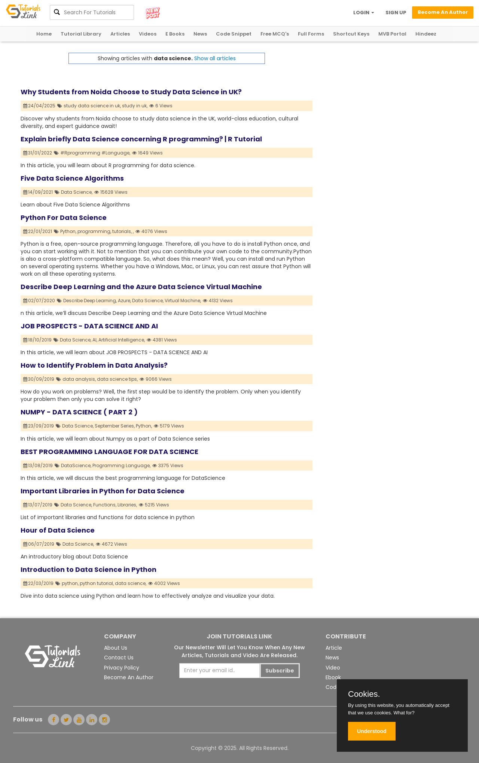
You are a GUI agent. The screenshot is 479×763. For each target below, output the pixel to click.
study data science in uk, (92, 105)
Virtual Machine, (183, 300)
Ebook (333, 677)
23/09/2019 (38, 426)
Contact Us (119, 657)
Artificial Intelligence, (121, 340)
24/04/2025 (39, 105)
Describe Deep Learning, (90, 300)
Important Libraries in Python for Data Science (102, 491)
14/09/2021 (38, 192)
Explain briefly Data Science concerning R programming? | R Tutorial (141, 139)
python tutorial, (97, 583)
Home (44, 33)
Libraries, (127, 505)
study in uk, (134, 105)
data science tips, (117, 379)
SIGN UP (395, 12)
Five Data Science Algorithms (72, 178)
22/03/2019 (38, 583)
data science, (130, 583)
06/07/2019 (38, 544)
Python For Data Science (64, 217)
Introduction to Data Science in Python (88, 569)
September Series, (115, 426)
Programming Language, (121, 465)
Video (333, 667)
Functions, (104, 505)
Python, (68, 231)
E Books (174, 33)
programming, (94, 231)
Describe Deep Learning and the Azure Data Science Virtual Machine (141, 286)
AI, (94, 340)
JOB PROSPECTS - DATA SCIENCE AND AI (89, 326)
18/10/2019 (37, 340)
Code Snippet (233, 33)
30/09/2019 (38, 379)
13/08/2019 (38, 465)
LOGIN (363, 12)
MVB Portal (392, 33)
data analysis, (79, 379)
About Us (115, 648)
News (200, 33)
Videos (147, 33)
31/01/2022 (37, 153)
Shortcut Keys (351, 33)
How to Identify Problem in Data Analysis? (94, 365)
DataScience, (76, 465)
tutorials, (122, 231)
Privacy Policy (121, 667)
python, (70, 583)
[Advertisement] (385, 105)
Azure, (124, 300)
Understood (372, 731)
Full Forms (311, 33)
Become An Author (128, 677)
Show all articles (215, 58)
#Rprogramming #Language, (95, 153)
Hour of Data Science (58, 530)
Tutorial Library (81, 33)
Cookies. (364, 694)
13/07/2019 (38, 505)
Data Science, (76, 192)
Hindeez (425, 33)
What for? (403, 712)
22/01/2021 (37, 231)
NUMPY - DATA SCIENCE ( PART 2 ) (79, 412)
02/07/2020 (39, 300)
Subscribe (279, 670)
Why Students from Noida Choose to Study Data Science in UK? (131, 91)
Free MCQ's (274, 33)
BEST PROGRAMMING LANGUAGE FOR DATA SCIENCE (109, 451)
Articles (120, 33)
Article (334, 648)
